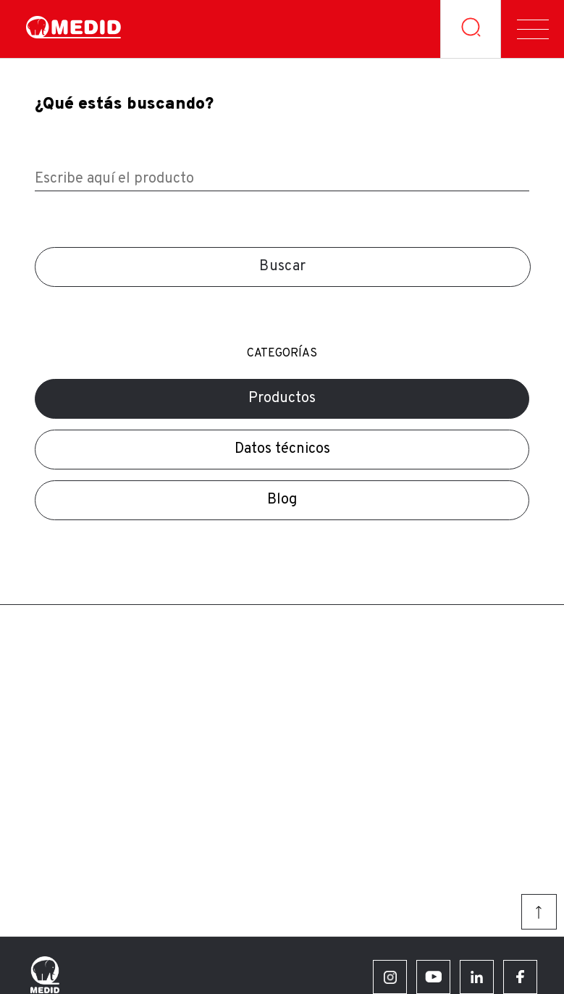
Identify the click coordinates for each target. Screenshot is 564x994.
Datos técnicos (282, 449)
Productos (282, 398)
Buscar (282, 266)
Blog (282, 499)
